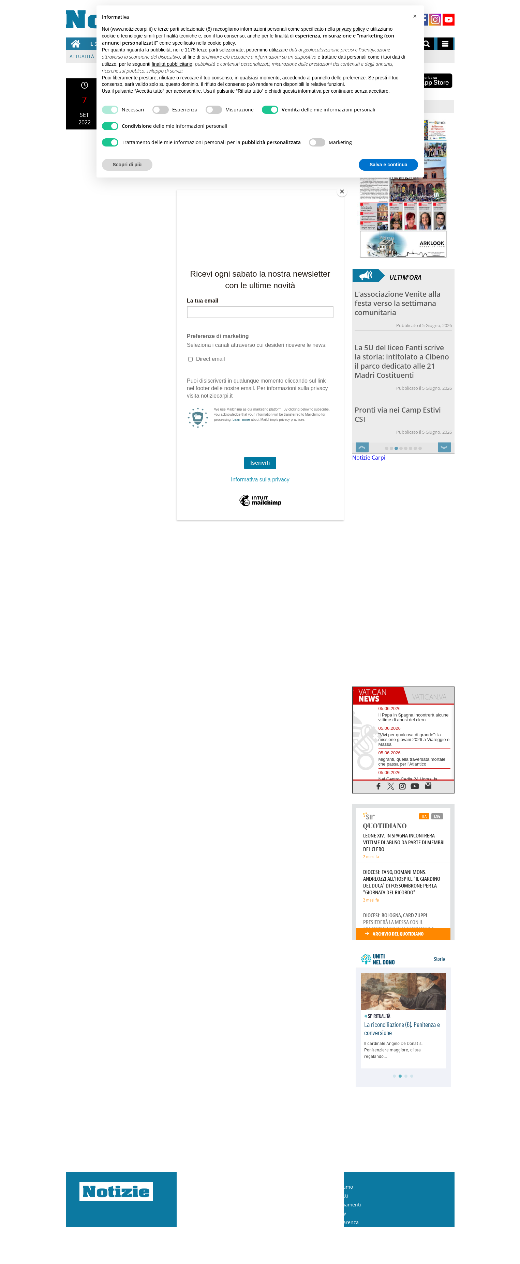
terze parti (207, 49)
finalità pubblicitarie (172, 64)
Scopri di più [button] (127, 164)
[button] (415, 16)
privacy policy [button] (350, 29)
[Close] (342, 191)
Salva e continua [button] (388, 164)
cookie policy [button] (221, 43)
